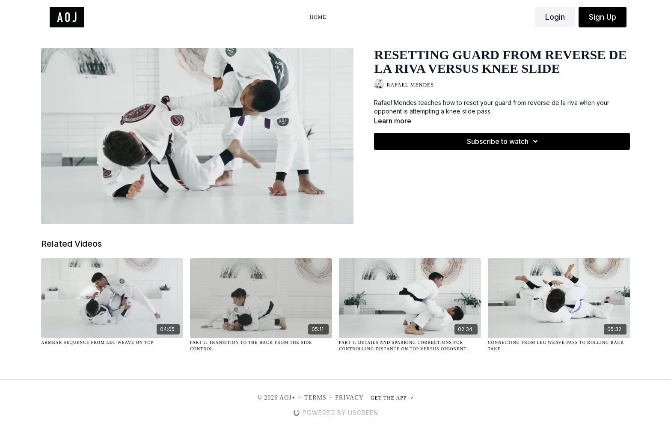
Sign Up (602, 16)
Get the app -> (392, 398)
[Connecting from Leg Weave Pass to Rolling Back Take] (559, 345)
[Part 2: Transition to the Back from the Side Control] (261, 345)
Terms (315, 397)
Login (555, 16)
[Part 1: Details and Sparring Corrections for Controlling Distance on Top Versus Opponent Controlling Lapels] (410, 345)
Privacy (349, 397)
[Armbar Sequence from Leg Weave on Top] (112, 342)
